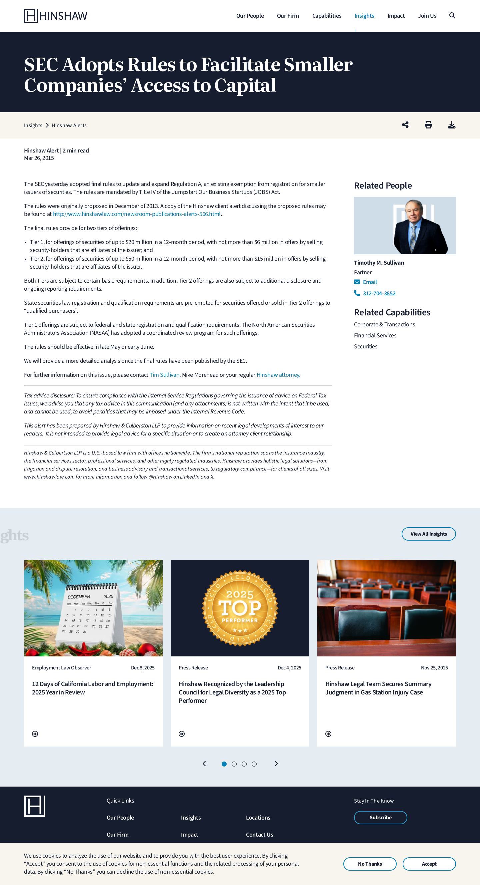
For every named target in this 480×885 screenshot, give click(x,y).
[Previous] (204, 764)
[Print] (428, 125)
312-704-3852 (374, 293)
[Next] (275, 764)
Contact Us (259, 835)
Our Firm (118, 835)
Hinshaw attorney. (278, 375)
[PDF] (452, 125)
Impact (189, 835)
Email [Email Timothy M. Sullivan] (365, 282)
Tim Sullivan (165, 375)
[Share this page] (405, 125)
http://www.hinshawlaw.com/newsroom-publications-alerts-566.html (137, 214)
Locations (258, 818)
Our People (120, 818)
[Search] (452, 15)
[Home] (65, 16)
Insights (191, 818)
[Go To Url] (35, 734)
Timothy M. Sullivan (379, 263)
